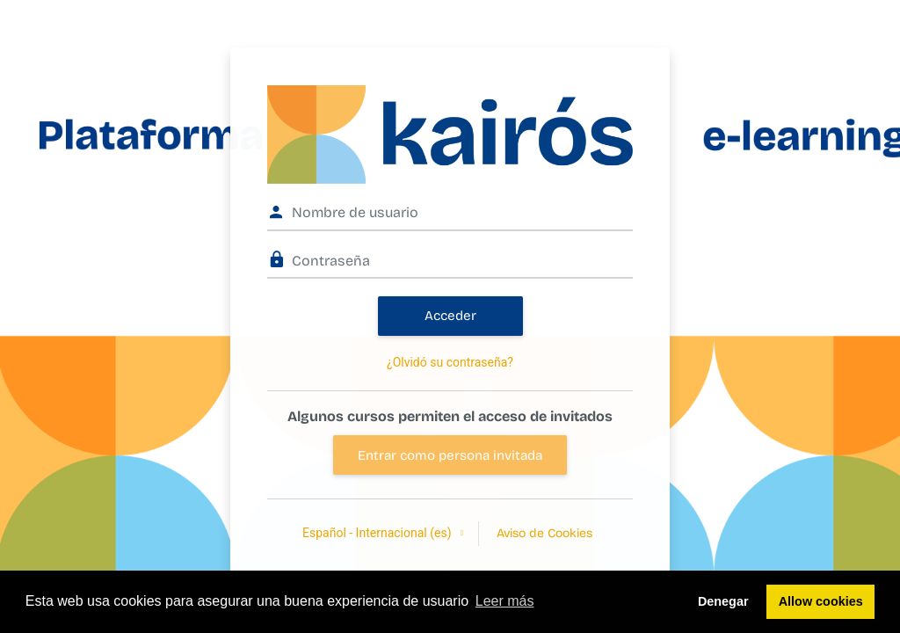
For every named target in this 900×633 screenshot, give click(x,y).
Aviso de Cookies (544, 533)
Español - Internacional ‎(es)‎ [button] (378, 533)
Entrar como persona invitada (450, 455)
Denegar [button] (723, 601)
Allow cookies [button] (821, 601)
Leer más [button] (504, 600)
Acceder (450, 316)
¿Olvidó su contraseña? (450, 362)
